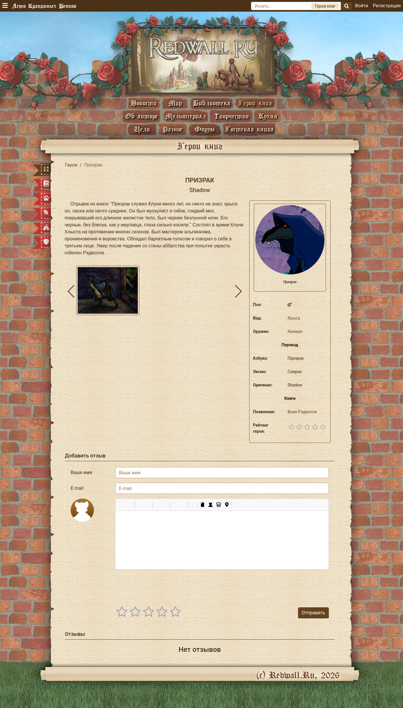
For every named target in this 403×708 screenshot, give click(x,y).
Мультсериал (185, 115)
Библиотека (211, 102)
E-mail (77, 488)
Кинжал (295, 331)
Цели (142, 129)
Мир (175, 102)
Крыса (294, 318)
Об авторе (141, 115)
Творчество (231, 115)
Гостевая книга (249, 129)
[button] (122, 504)
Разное (172, 129)
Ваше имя (81, 472)
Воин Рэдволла (302, 411)
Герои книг (255, 102)
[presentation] (284, 585)
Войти (361, 5)
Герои (71, 165)
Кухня (267, 115)
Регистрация (387, 5)
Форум (205, 129)
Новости (144, 102)
